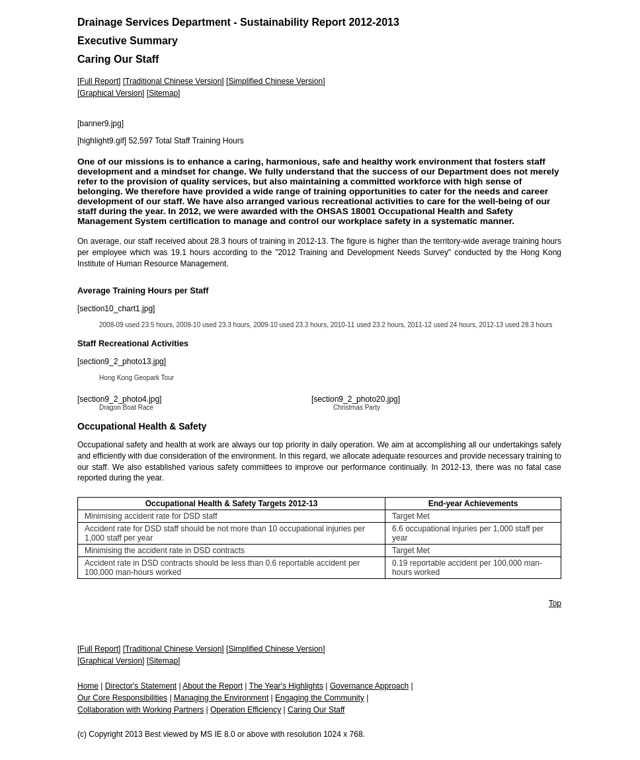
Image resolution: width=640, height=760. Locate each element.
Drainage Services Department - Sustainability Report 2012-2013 (238, 22)
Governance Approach (369, 686)
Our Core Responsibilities (122, 698)
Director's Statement (141, 686)
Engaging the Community (319, 698)
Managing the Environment (221, 698)
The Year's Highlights (286, 686)
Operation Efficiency (245, 709)
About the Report (212, 686)
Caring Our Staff (316, 709)
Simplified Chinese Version (275, 81)
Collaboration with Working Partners (140, 709)
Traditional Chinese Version (173, 81)
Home (88, 686)
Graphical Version (110, 93)
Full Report (98, 81)
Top (555, 603)
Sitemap (163, 93)
